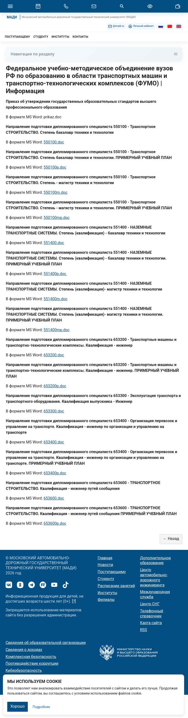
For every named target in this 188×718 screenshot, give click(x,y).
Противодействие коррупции (32, 663)
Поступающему (112, 571)
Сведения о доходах (24, 649)
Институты (107, 593)
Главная (105, 558)
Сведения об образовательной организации (46, 642)
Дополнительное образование (155, 560)
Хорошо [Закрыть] (17, 706)
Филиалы (106, 599)
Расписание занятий (116, 585)
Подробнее (41, 707)
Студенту (106, 578)
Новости (105, 564)
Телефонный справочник (151, 613)
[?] (74, 601)
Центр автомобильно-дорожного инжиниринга (154, 577)
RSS (143, 630)
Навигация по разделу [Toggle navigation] (94, 54)
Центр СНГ (150, 604)
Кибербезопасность (24, 670)
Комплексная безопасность (31, 656)
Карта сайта (151, 623)
